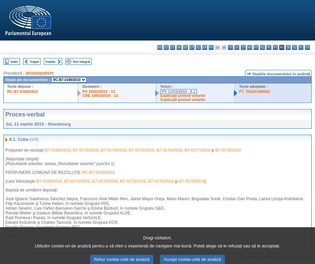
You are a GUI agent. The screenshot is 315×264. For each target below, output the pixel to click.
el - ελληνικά (198, 47)
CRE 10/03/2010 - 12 (100, 96)
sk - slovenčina (288, 47)
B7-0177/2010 (197, 150)
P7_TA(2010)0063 (254, 91)
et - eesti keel (191, 47)
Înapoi (34, 61)
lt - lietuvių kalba (243, 47)
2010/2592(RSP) (39, 73)
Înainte (50, 61)
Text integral (81, 61)
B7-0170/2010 (85, 150)
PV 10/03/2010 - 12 (98, 91)
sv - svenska (307, 47)
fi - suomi (301, 47)
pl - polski (268, 47)
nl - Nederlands (262, 47)
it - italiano (230, 47)
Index (14, 61)
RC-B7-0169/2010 (22, 91)
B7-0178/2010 (228, 150)
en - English (204, 47)
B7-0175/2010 (141, 150)
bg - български (159, 47)
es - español (166, 47)
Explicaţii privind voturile (182, 96)
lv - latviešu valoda (236, 47)
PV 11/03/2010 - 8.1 (178, 91)
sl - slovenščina (294, 47)
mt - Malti (256, 47)
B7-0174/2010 (113, 150)
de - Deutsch (185, 47)
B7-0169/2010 (58, 150)
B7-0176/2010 (169, 150)
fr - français (211, 47)
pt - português (275, 47)
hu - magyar (249, 47)
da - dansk (179, 47)
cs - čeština (172, 47)
